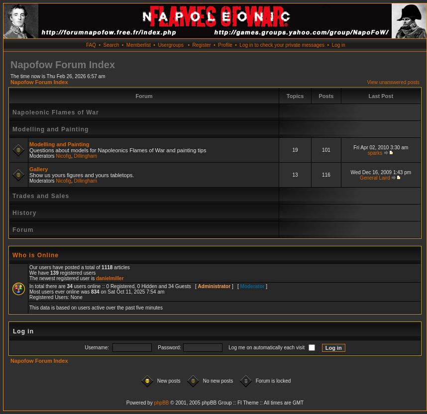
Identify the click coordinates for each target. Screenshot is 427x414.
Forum (22, 229)
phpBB (161, 403)
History (24, 212)
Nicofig (63, 156)
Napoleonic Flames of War (55, 112)
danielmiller (110, 278)
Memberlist (138, 45)
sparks (375, 153)
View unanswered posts (393, 82)
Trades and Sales (40, 196)
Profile (225, 45)
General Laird (375, 178)
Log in (338, 45)
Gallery (38, 169)
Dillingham (86, 156)
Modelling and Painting (50, 129)
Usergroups (171, 45)
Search (111, 45)
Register (201, 45)
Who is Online (35, 255)
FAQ (91, 45)
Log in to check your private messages (281, 45)
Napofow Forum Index (39, 82)
